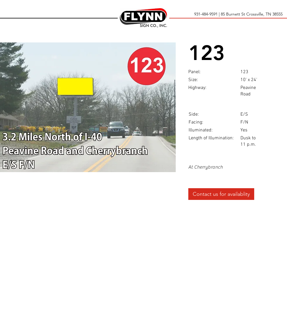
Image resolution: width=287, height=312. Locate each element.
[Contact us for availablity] (221, 194)
